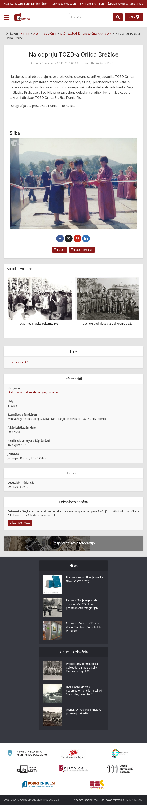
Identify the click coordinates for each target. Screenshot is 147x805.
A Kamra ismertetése (86, 800)
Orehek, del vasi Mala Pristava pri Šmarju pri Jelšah (83, 711)
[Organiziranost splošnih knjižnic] (73, 754)
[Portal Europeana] (120, 754)
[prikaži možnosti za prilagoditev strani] (64, 3)
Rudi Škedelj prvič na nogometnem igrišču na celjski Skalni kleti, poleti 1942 (84, 690)
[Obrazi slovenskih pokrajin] (120, 769)
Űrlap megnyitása (20, 522)
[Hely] (134, 17)
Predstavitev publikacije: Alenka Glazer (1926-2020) (84, 579)
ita (95, 3)
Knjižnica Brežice (106, 63)
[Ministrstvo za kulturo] (27, 754)
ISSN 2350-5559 (134, 800)
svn (82, 3)
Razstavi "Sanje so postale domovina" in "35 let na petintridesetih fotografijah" (82, 604)
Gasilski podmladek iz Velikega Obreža (107, 323)
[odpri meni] (6, 17)
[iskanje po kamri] (91, 17)
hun (101, 3)
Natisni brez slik (82, 249)
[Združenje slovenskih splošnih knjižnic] (73, 769)
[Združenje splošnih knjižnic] (97, 784)
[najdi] (118, 17)
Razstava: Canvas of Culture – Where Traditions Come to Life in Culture (84, 627)
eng (89, 3)
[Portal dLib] (27, 769)
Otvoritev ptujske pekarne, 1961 (40, 323)
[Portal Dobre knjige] (38, 784)
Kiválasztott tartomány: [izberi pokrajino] (25, 3)
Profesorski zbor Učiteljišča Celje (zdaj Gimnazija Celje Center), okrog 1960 (82, 667)
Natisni (60, 249)
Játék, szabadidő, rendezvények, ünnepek (33, 392)
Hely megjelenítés (19, 362)
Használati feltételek (112, 800)
